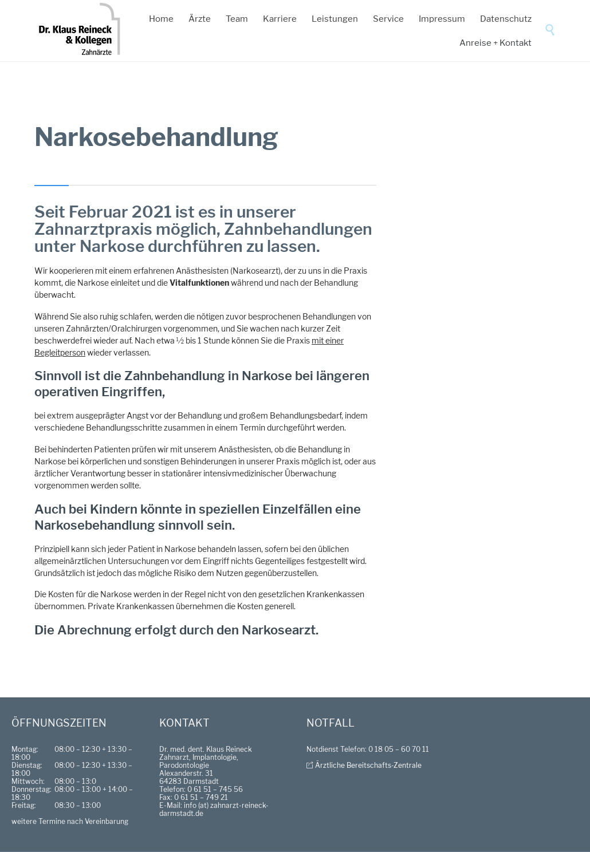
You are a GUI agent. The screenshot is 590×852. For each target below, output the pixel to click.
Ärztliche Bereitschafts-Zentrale (368, 765)
